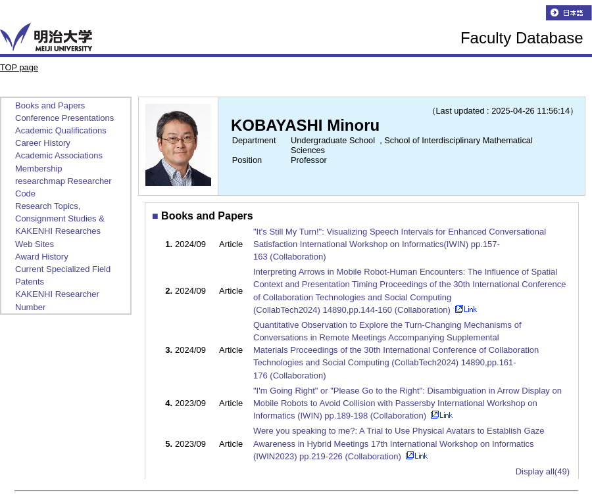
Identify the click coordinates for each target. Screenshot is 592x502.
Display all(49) (543, 471)
